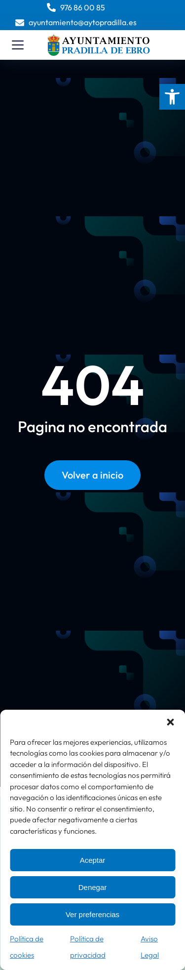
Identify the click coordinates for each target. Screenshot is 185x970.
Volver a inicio (92, 475)
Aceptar (93, 860)
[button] (172, 97)
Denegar (92, 887)
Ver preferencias (92, 914)
